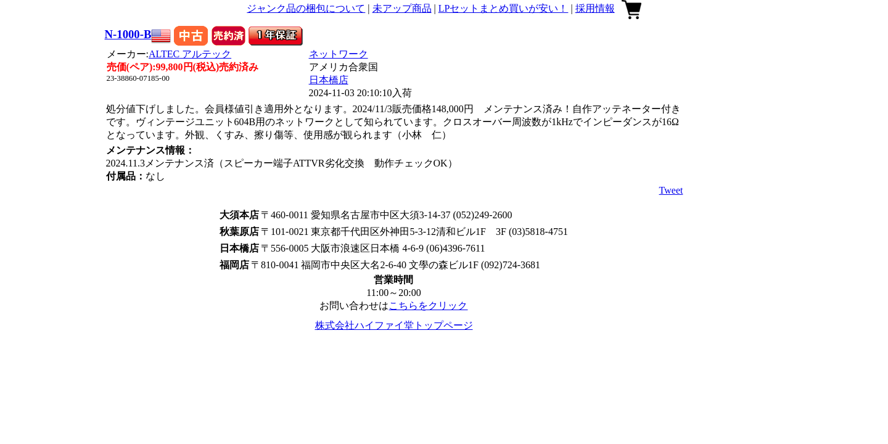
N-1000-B (128, 34)
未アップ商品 (402, 8)
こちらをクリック (427, 305)
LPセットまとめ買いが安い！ (503, 8)
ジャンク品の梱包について (306, 8)
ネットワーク (338, 54)
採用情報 (595, 8)
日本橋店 (328, 80)
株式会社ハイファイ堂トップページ (394, 325)
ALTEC (190, 54)
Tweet (671, 190)
